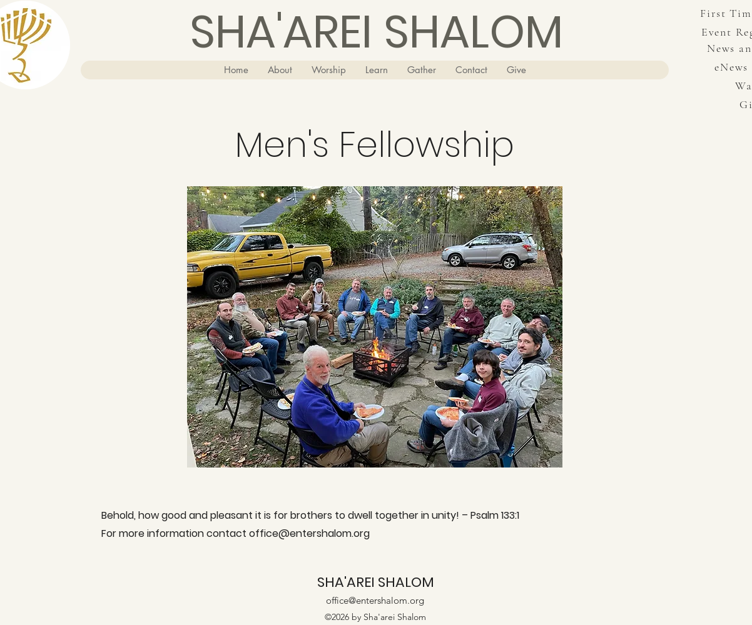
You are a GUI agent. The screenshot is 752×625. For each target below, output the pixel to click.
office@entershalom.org (309, 533)
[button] (280, 70)
